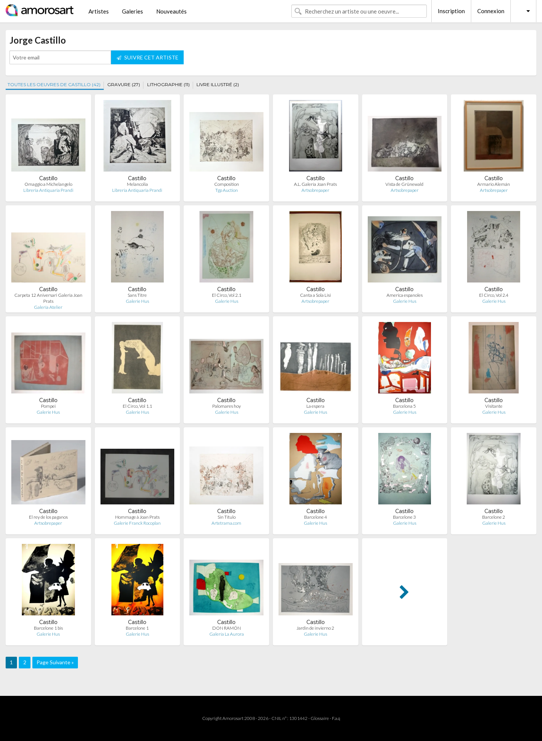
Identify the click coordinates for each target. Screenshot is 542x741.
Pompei (48, 406)
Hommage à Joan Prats (137, 517)
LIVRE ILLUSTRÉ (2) (217, 84)
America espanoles (405, 295)
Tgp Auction (226, 190)
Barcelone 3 (404, 517)
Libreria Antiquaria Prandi (48, 190)
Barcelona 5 (404, 406)
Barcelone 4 (315, 517)
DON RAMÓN (226, 628)
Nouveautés (171, 11)
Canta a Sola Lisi (315, 295)
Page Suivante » (55, 662)
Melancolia (137, 184)
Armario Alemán (493, 184)
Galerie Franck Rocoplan (137, 523)
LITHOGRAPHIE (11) (168, 84)
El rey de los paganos (48, 517)
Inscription (451, 11)
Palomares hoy (226, 406)
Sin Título (227, 517)
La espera (315, 406)
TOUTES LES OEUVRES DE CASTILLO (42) (54, 84)
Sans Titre (137, 295)
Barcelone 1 (137, 628)
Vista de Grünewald (404, 184)
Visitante (493, 406)
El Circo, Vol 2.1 (226, 295)
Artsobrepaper (315, 190)
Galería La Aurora (226, 634)
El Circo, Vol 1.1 (137, 406)
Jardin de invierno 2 (315, 628)
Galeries (132, 11)
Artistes (98, 11)
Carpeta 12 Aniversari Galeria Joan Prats (48, 298)
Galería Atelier (48, 307)
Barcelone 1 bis (48, 628)
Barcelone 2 (493, 517)
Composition (226, 184)
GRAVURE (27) (123, 84)
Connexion (490, 11)
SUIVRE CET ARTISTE (147, 57)
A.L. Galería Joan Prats (315, 184)
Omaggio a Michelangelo (48, 184)
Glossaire (320, 718)
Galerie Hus (137, 301)
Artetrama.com (226, 523)
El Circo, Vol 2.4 (494, 295)
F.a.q (336, 718)
